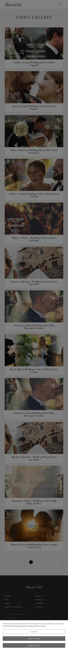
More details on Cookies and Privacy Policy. (32, 626)
